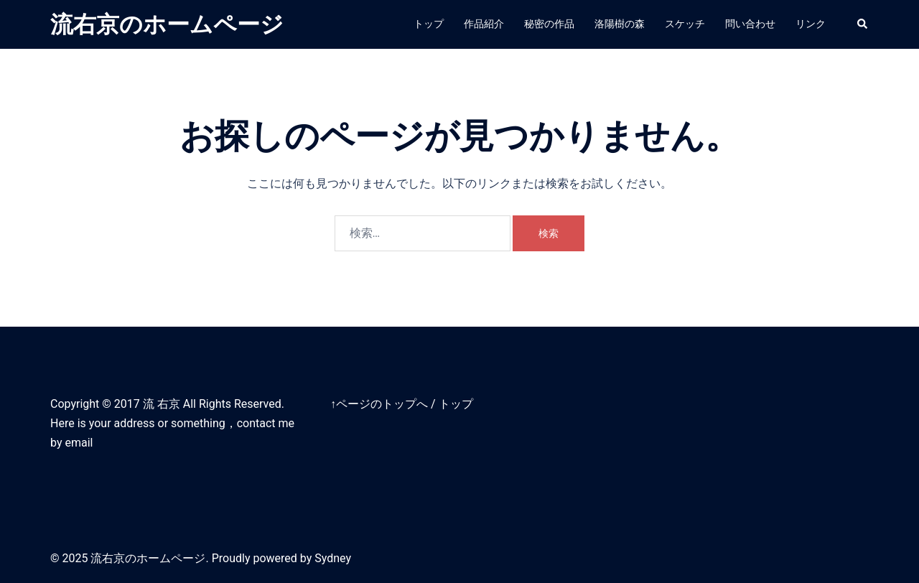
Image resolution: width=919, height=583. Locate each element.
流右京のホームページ (167, 24)
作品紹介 (484, 23)
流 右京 (161, 404)
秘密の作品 (549, 23)
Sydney (332, 558)
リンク (811, 23)
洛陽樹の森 (619, 23)
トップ (429, 23)
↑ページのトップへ (379, 404)
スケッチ (685, 23)
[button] (863, 24)
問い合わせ (750, 23)
